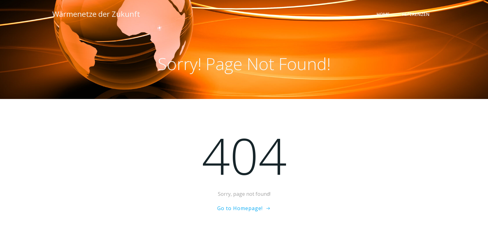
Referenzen (415, 14)
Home (383, 14)
